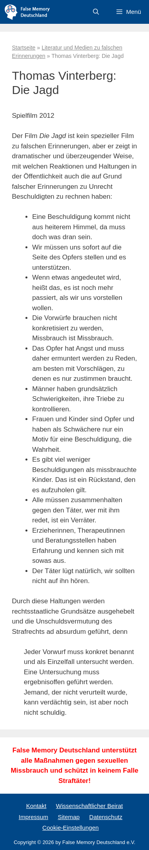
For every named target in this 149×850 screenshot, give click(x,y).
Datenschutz (105, 817)
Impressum (33, 817)
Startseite (23, 47)
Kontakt (36, 805)
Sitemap (68, 817)
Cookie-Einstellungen (71, 827)
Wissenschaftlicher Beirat (89, 805)
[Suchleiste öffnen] (96, 12)
